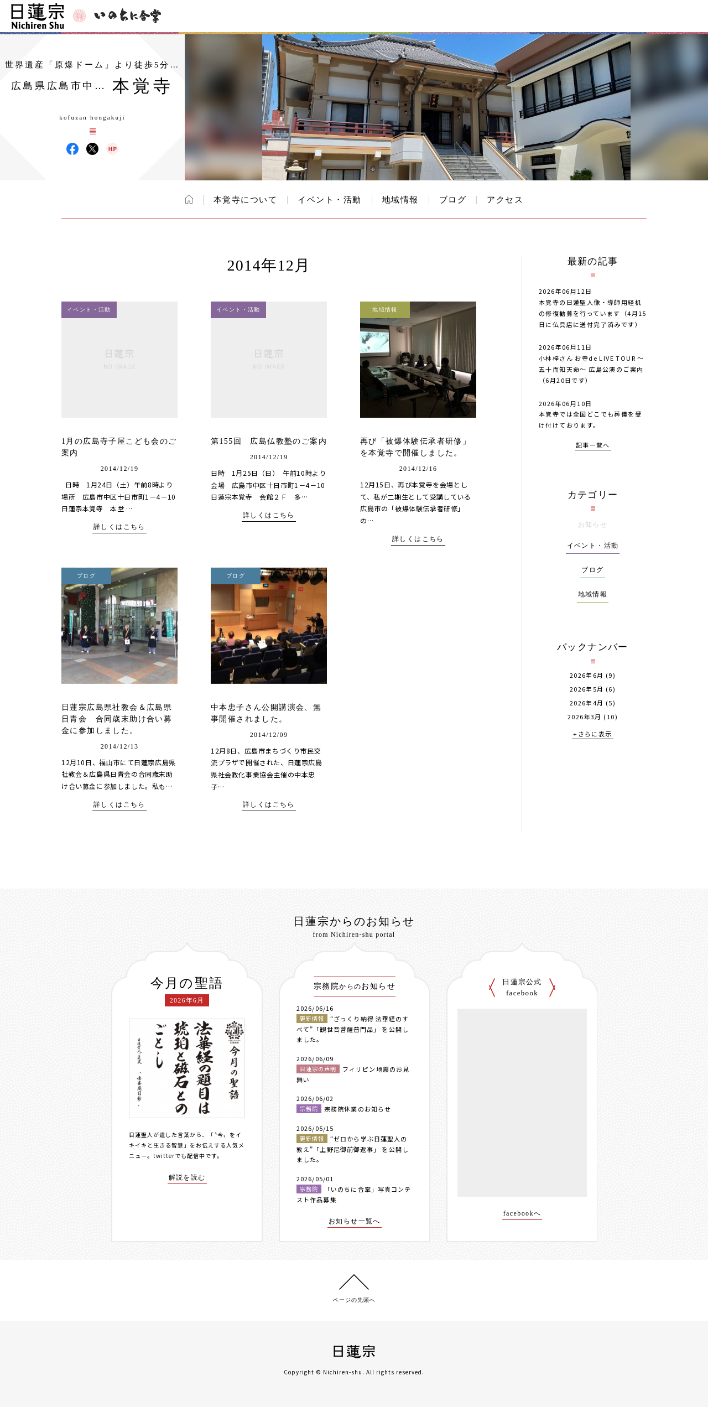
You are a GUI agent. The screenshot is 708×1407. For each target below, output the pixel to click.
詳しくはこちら (119, 527)
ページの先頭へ (354, 1300)
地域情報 (400, 199)
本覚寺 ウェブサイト (112, 149)
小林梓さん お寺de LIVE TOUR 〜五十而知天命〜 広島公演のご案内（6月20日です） (591, 369)
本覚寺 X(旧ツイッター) (92, 149)
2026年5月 (587, 689)
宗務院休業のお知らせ (357, 1108)
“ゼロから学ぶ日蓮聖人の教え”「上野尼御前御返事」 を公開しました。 (352, 1149)
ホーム (189, 199)
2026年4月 (587, 703)
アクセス (505, 199)
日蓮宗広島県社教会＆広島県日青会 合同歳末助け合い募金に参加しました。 (116, 719)
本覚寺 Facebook (72, 149)
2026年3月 (585, 717)
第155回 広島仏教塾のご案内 (269, 441)
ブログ (453, 199)
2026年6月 (587, 675)
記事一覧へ (593, 445)
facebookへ (522, 1213)
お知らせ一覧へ (355, 1221)
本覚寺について (246, 199)
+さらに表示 (592, 734)
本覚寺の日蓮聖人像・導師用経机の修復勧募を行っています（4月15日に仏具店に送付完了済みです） (593, 313)
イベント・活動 (330, 199)
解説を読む (187, 1177)
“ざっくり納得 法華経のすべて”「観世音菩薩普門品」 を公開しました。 (352, 1028)
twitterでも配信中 (179, 1155)
